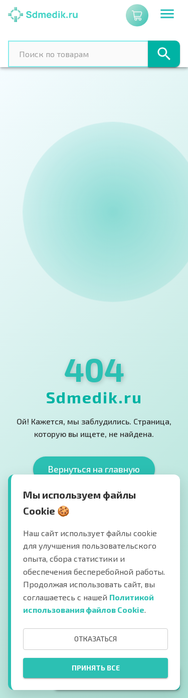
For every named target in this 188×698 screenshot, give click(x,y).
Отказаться (95, 638)
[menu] (167, 15)
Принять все (96, 667)
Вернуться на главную (94, 469)
